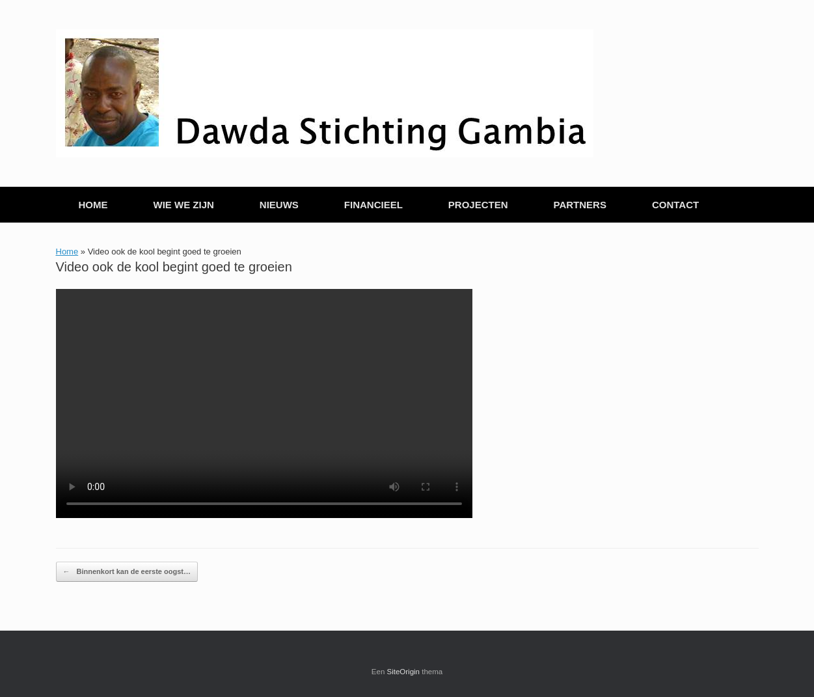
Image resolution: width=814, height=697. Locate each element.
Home (67, 251)
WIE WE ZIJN (184, 204)
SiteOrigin (403, 672)
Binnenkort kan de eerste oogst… (127, 571)
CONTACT (675, 204)
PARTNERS (580, 204)
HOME (93, 204)
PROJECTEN (478, 204)
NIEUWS (279, 204)
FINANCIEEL (373, 204)
